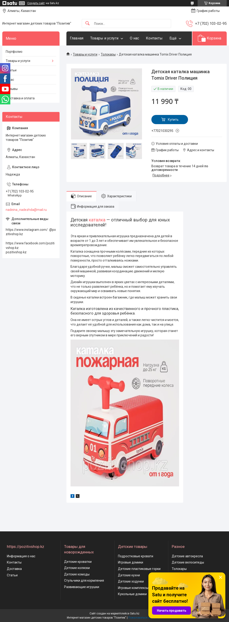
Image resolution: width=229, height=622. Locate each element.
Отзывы (12, 89)
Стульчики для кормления (84, 580)
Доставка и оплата (20, 98)
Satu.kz (134, 613)
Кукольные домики (132, 594)
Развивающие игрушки (81, 587)
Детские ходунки (131, 581)
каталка (97, 220)
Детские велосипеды (188, 562)
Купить (173, 119)
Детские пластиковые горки (139, 569)
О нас (134, 38)
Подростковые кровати (135, 556)
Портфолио (14, 51)
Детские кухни (129, 575)
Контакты (154, 38)
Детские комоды (77, 574)
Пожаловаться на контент (145, 617)
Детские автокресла (187, 556)
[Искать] (87, 23)
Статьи (11, 70)
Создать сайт (36, 3)
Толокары (108, 54)
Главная (76, 38)
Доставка (14, 569)
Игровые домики (130, 562)
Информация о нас (21, 556)
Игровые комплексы (133, 588)
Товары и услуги (104, 38)
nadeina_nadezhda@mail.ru (26, 210)
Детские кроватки (78, 561)
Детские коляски (77, 568)
